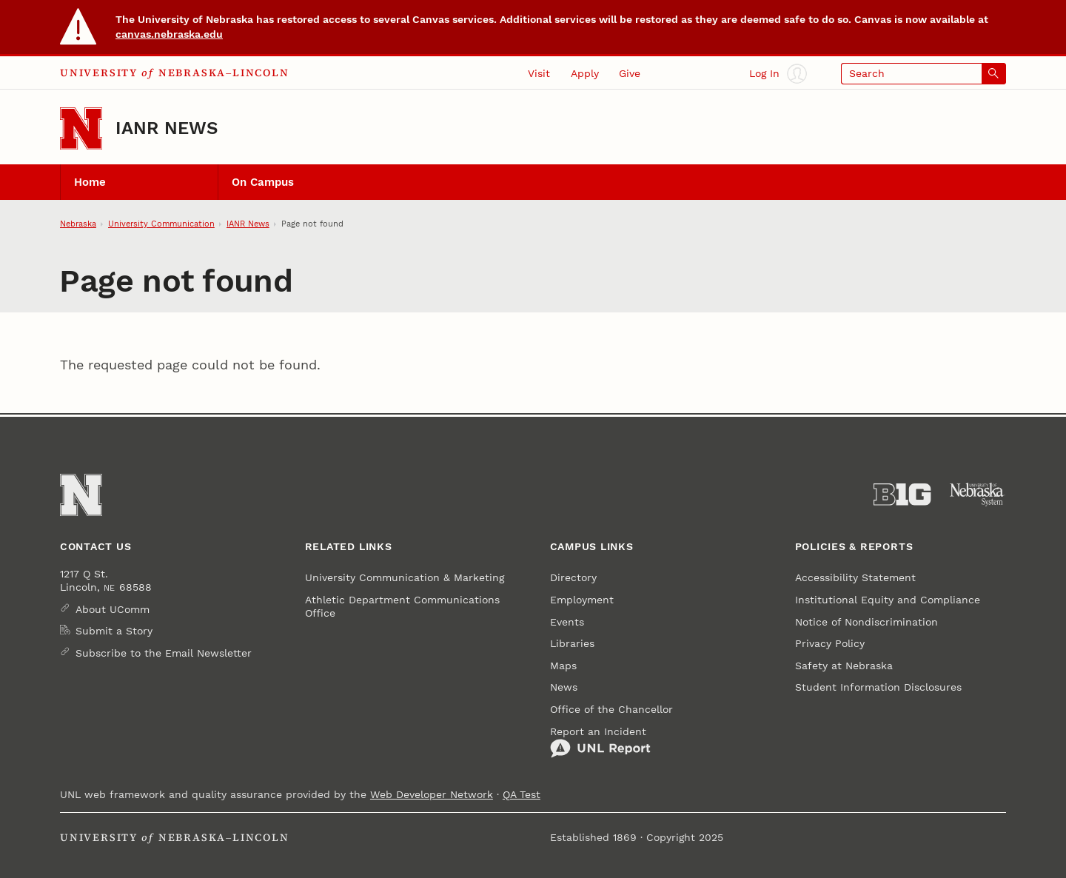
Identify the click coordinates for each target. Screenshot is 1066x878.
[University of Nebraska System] (977, 494)
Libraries (572, 643)
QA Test (521, 794)
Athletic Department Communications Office (402, 606)
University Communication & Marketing (404, 577)
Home (90, 182)
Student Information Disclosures (878, 687)
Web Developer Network (431, 794)
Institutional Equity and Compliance (887, 600)
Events (567, 622)
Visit (539, 73)
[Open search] (923, 73)
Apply (585, 73)
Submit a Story (114, 631)
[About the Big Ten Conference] (902, 494)
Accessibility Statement (855, 577)
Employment (582, 600)
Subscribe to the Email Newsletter (164, 653)
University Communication (161, 223)
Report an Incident (600, 742)
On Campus (263, 182)
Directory (573, 577)
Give (629, 73)
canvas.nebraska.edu (169, 34)
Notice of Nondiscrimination (866, 622)
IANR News (166, 128)
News (563, 687)
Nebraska (78, 223)
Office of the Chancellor (611, 709)
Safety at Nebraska (844, 665)
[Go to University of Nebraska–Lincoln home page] (81, 128)
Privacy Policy (830, 643)
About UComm (113, 609)
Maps (563, 665)
